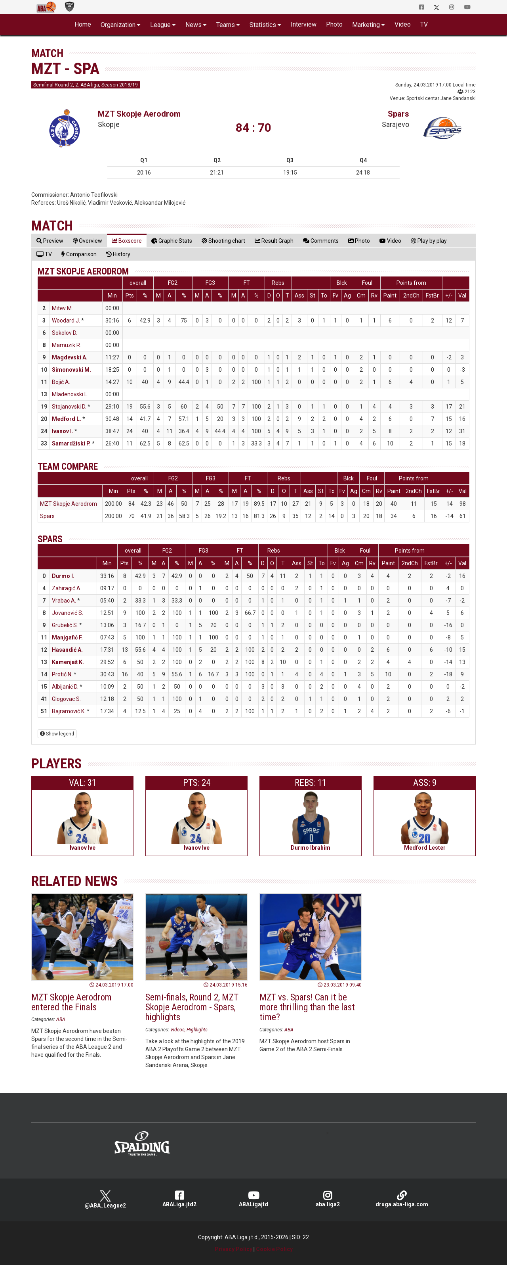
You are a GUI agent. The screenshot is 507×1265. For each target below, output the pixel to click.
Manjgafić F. (67, 637)
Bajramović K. (69, 711)
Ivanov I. (62, 431)
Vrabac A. (64, 600)
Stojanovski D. (69, 406)
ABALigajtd (254, 1198)
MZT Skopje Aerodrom (139, 114)
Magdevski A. (70, 357)
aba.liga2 (328, 1198)
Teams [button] (225, 25)
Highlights (197, 1030)
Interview (303, 24)
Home (82, 24)
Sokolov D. (64, 333)
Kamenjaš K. (68, 662)
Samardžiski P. (71, 443)
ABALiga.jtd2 (180, 1198)
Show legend (57, 734)
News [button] (193, 25)
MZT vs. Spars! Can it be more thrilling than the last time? (307, 1007)
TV (424, 24)
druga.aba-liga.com (402, 1198)
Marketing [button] (366, 25)
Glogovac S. (66, 699)
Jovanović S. (67, 613)
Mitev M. (62, 308)
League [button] (160, 25)
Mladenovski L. (70, 394)
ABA (60, 1019)
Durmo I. (63, 576)
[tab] (50, 241)
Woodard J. (66, 320)
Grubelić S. (65, 625)
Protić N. (62, 674)
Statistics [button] (263, 25)
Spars (398, 114)
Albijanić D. (65, 686)
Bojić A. (61, 382)
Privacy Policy (233, 1249)
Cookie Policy (274, 1249)
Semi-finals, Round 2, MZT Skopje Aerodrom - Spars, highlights (191, 1007)
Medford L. (66, 419)
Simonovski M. (71, 370)
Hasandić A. (67, 650)
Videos (177, 1030)
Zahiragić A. (67, 588)
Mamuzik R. (66, 345)
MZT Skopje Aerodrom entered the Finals (71, 1002)
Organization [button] (118, 25)
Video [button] (403, 24)
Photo (334, 24)
